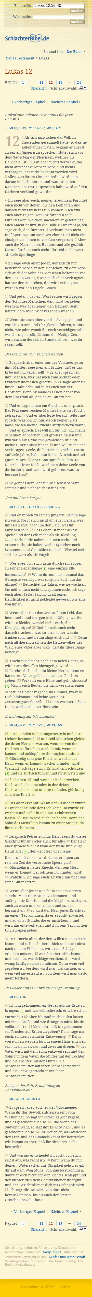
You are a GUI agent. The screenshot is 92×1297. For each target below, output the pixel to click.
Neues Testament (20, 58)
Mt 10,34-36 (17, 997)
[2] (7, 686)
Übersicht (39, 88)
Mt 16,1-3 (33, 1099)
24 (79, 82)
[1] (44, 569)
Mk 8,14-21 (54, 128)
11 (41, 82)
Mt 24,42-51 (17, 725)
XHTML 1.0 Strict (57, 1287)
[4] (26, 852)
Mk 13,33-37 (55, 725)
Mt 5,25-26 (16, 1099)
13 (60, 82)
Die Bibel (74, 52)
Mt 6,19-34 (16, 507)
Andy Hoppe (52, 1252)
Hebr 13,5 (53, 507)
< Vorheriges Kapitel (28, 102)
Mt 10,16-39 (17, 128)
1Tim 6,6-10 (35, 507)
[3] (7, 774)
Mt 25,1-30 (36, 725)
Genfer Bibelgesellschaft (67, 1257)
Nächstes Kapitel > (66, 102)
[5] (21, 1011)
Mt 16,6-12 (36, 128)
